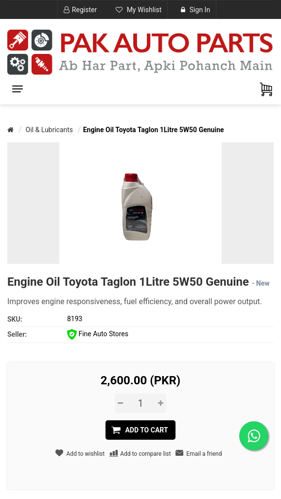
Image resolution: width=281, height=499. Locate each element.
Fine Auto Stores (97, 334)
